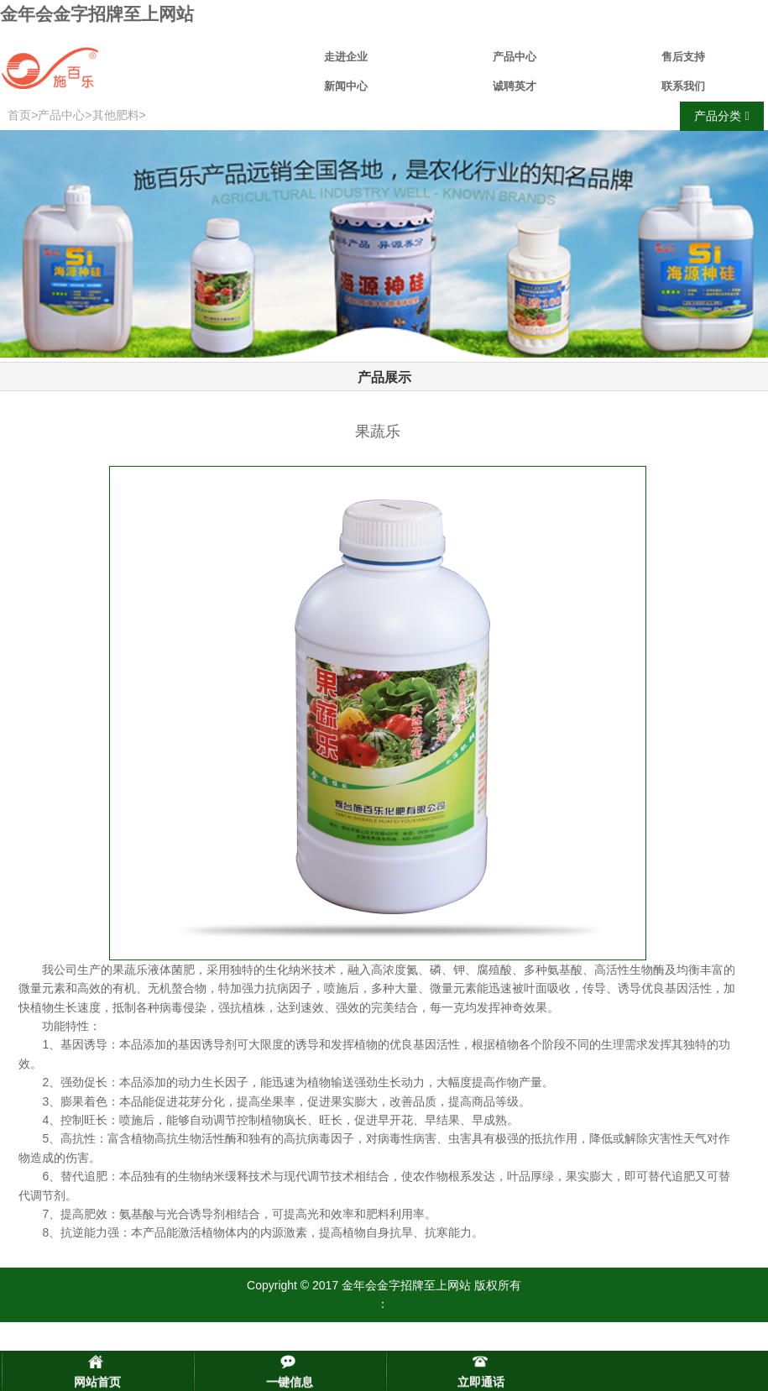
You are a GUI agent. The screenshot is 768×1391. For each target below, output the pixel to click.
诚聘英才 (514, 86)
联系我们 (683, 86)
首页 (19, 115)
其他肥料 (115, 115)
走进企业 (346, 56)
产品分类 (721, 116)
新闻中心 (346, 86)
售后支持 (683, 56)
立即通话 (480, 1381)
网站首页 (97, 1381)
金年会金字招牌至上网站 (97, 14)
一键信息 (289, 1381)
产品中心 (514, 56)
